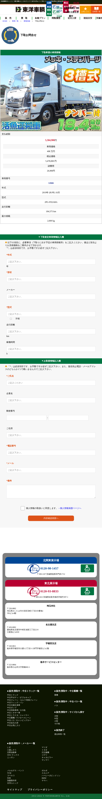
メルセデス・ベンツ (15, 771)
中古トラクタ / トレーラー (18, 715)
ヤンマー (45, 760)
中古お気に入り (13, 725)
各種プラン (40, 18)
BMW (44, 778)
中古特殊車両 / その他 (16, 710)
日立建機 (45, 752)
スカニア (45, 773)
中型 (56, 719)
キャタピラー (47, 757)
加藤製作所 (11, 781)
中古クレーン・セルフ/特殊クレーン (22, 700)
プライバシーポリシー (40, 789)
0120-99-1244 (57, 12)
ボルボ (44, 771)
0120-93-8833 (74, 6)
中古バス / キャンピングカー (19, 720)
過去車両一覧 (59, 734)
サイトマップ (14, 789)
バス (56, 706)
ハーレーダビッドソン (51, 776)
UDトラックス (13, 755)
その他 (57, 724)
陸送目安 (88, 18)
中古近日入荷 (12, 723)
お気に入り (85, 10)
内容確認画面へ (51, 518)
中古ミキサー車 (13, 713)
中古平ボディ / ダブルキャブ (19, 698)
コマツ (44, 755)
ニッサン (11, 757)
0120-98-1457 (42, 568)
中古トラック (12, 695)
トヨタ (44, 750)
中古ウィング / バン (15, 703)
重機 (56, 695)
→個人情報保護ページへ (69, 508)
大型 (56, 716)
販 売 (8, 18)
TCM (9, 773)
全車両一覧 (96, 10)
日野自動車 (11, 752)
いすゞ (10, 747)
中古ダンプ (11, 708)
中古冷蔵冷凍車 (13, 705)
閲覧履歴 (56, 18)
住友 (9, 778)
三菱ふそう (11, 750)
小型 (56, 721)
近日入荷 (72, 18)
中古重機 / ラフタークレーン (19, 718)
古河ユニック (12, 783)
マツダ (44, 747)
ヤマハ (44, 781)
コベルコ (11, 775)
